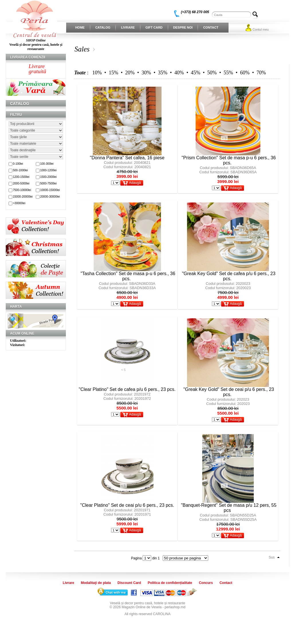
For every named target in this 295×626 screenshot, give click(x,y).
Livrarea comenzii (27, 57)
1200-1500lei (21, 176)
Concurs (206, 583)
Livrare (128, 27)
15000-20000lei (23, 196)
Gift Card (154, 27)
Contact (210, 27)
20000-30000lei (50, 196)
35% (163, 72)
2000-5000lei (21, 183)
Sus (272, 557)
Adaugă (135, 183)
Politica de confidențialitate (170, 583)
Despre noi (183, 27)
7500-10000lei (22, 190)
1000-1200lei (48, 170)
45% (195, 72)
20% (130, 72)
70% (261, 72)
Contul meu (261, 29)
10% (97, 72)
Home (80, 27)
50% (212, 72)
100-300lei (47, 163)
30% (146, 72)
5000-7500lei (48, 183)
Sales (82, 49)
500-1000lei (20, 170)
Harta (16, 307)
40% (179, 72)
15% (113, 72)
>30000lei (19, 203)
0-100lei (18, 163)
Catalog (103, 27)
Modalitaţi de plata (96, 583)
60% (244, 72)
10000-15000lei (50, 190)
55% (228, 72)
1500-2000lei (48, 176)
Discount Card (129, 583)
